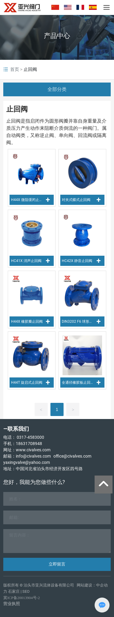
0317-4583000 (30, 437)
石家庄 (14, 591)
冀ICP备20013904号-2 (21, 597)
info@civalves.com (33, 456)
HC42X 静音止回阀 (77, 261)
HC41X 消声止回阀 (26, 261)
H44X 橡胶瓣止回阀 (27, 321)
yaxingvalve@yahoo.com (26, 462)
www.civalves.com (33, 449)
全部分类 (57, 89)
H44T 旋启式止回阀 (26, 382)
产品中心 (57, 35)
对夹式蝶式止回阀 (76, 200)
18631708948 (29, 443)
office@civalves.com (72, 456)
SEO (26, 591)
